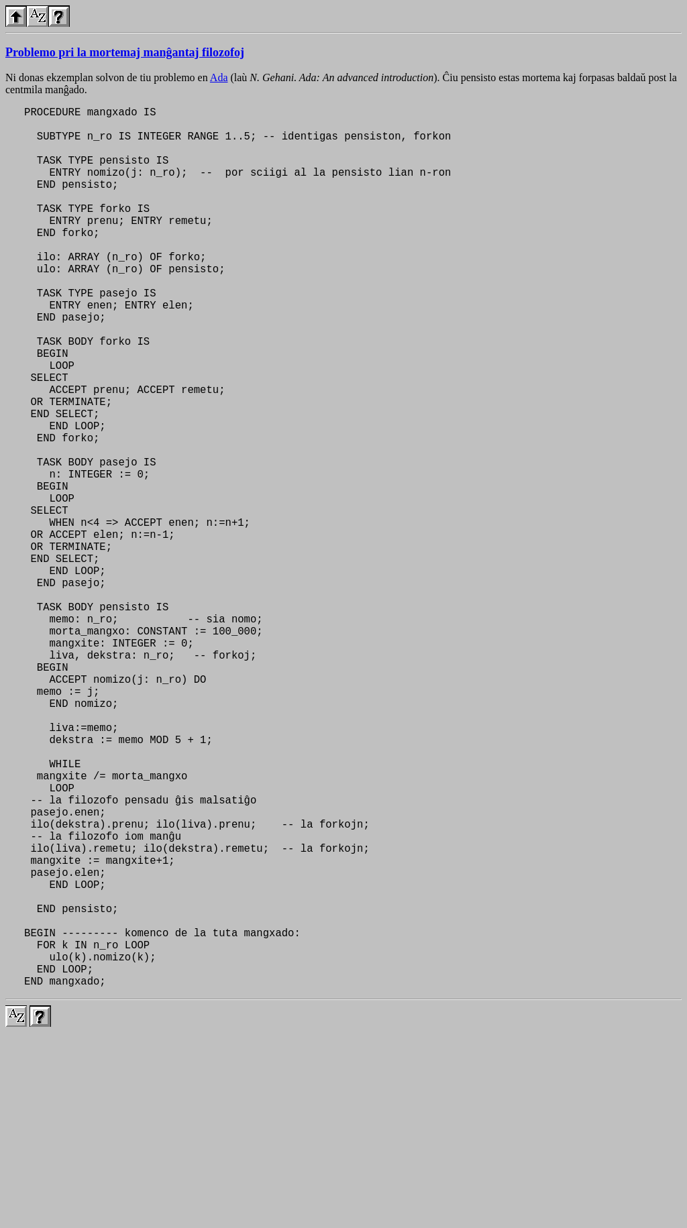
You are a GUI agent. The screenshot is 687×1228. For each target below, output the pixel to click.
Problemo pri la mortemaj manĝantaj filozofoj (124, 52)
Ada (219, 77)
